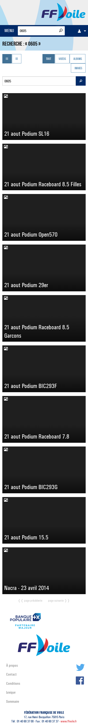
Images (78, 68)
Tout (48, 59)
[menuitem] (80, 31)
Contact (11, 674)
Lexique (10, 692)
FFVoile (63, 11)
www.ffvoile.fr (69, 721)
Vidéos (62, 59)
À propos (12, 665)
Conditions (13, 683)
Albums (77, 59)
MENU (9, 30)
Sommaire (12, 701)
